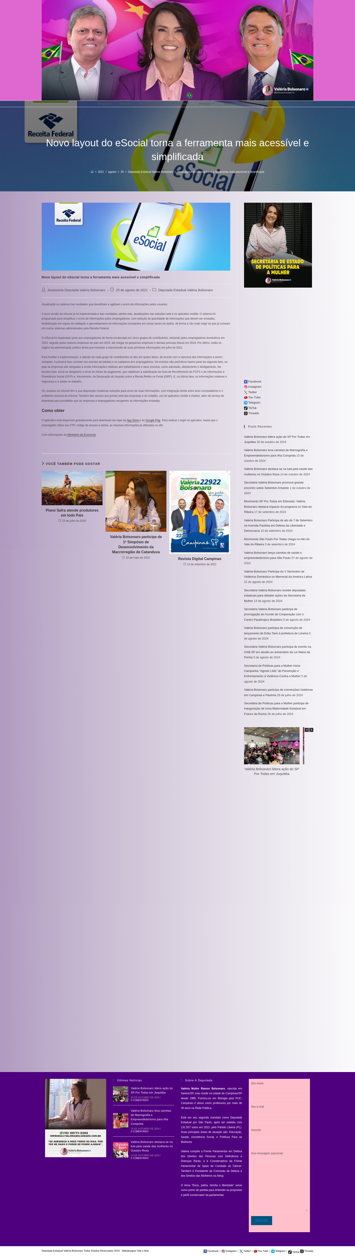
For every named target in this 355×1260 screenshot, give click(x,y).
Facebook (252, 381)
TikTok (250, 408)
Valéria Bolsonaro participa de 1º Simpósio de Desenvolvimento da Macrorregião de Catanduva (136, 544)
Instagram (252, 386)
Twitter (250, 392)
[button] (311, 730)
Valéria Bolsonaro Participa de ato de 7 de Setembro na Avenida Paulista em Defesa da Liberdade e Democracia (278, 526)
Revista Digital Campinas (199, 559)
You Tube (252, 397)
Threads (251, 413)
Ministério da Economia (81, 434)
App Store (133, 420)
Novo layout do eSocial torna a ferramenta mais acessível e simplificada (221, 171)
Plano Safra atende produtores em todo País (72, 512)
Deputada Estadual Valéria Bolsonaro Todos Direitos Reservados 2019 (81, 1250)
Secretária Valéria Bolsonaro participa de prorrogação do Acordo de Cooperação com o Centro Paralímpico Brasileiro (274, 614)
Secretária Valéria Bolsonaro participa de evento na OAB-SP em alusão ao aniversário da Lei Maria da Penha (277, 652)
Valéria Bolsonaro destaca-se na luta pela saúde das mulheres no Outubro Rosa (152, 1146)
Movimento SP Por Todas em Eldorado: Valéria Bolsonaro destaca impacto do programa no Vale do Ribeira (278, 507)
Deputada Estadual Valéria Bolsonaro (185, 290)
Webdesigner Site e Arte (135, 1250)
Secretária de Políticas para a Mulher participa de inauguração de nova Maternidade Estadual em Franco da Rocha (276, 709)
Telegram (252, 402)
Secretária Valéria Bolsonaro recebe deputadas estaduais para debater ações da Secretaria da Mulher (275, 596)
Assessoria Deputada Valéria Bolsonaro (76, 290)
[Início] (92, 171)
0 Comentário (140, 1100)
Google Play (153, 420)
